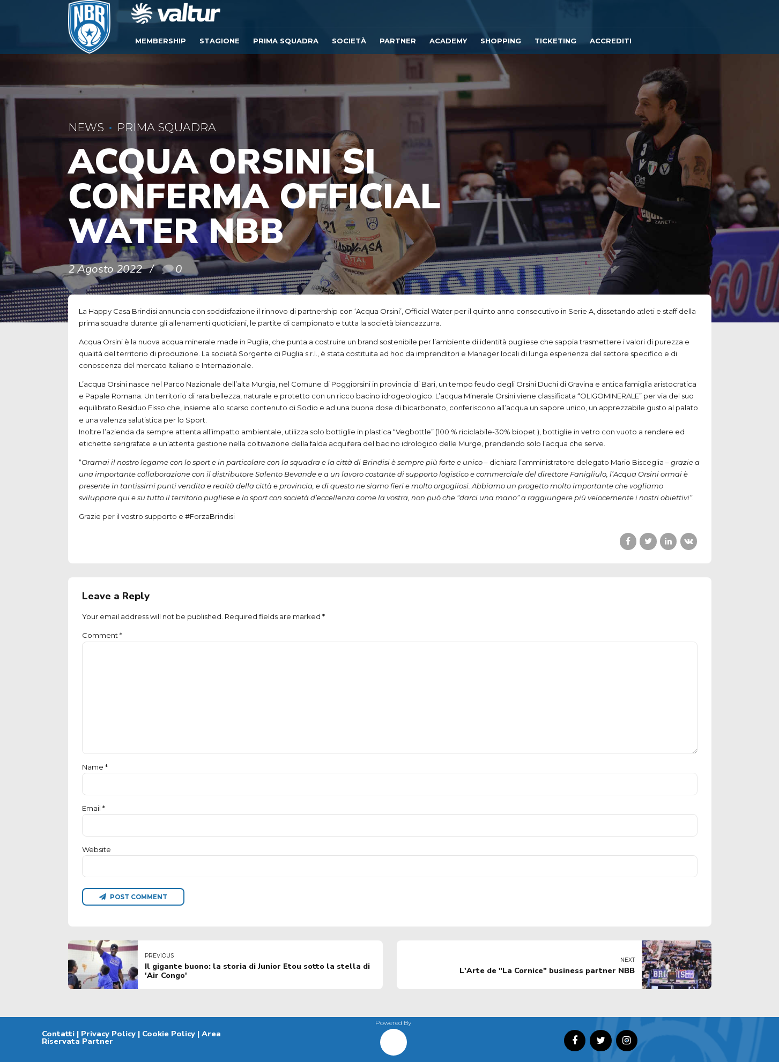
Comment (102, 635)
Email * (93, 808)
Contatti (58, 1033)
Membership (160, 40)
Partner (398, 40)
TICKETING (555, 40)
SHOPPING (500, 40)
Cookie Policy (168, 1033)
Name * (95, 767)
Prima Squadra (285, 40)
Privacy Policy (108, 1033)
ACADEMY (448, 40)
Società (349, 40)
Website (96, 849)
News (86, 127)
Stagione (219, 40)
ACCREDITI (611, 40)
